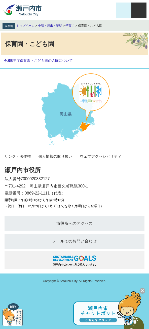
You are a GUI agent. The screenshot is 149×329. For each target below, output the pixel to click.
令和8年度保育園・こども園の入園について (38, 61)
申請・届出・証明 (50, 26)
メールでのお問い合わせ (74, 241)
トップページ (25, 26)
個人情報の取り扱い (55, 156)
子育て (69, 26)
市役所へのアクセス (74, 223)
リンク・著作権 (18, 156)
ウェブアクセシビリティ (100, 156)
